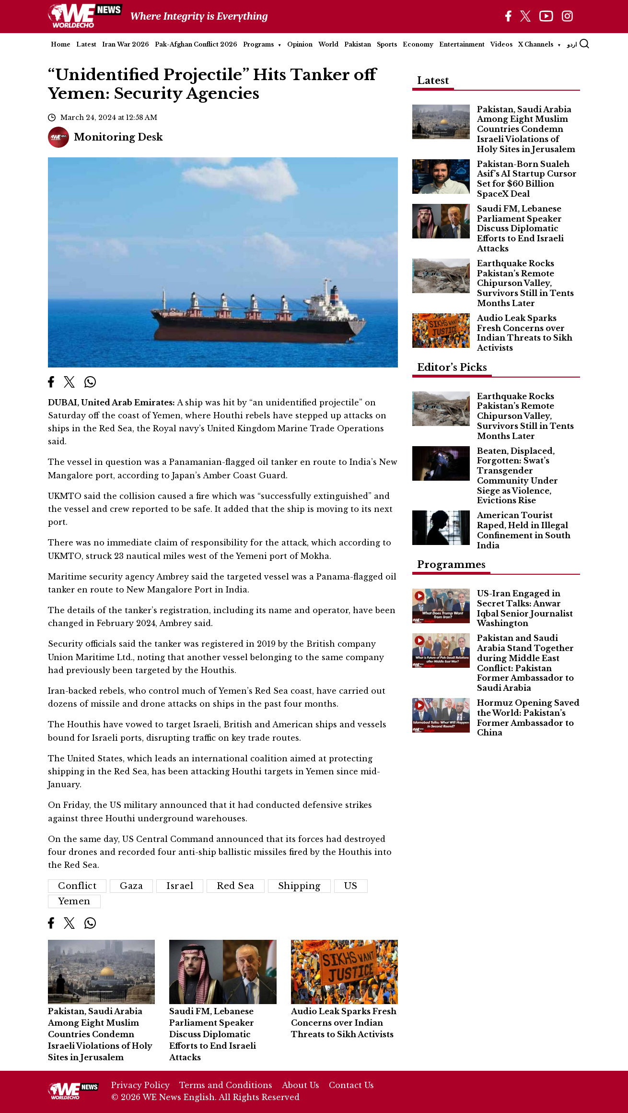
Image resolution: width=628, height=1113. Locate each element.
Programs (258, 44)
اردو (572, 44)
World (328, 44)
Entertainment (462, 44)
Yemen (74, 901)
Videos (501, 44)
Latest (86, 44)
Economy (418, 44)
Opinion (300, 44)
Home (60, 44)
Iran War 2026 (125, 44)
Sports (387, 44)
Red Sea (236, 886)
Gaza (131, 886)
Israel (179, 886)
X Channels (535, 44)
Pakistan (357, 44)
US (351, 886)
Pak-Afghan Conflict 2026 (196, 44)
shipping (299, 886)
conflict (77, 886)
